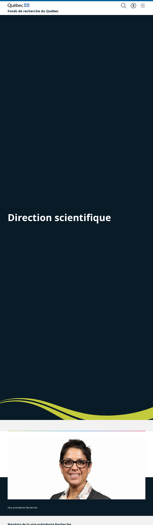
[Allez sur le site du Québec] (18, 5)
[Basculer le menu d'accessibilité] (133, 5)
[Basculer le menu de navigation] (142, 5)
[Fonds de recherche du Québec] (33, 11)
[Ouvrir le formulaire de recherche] (123, 5)
